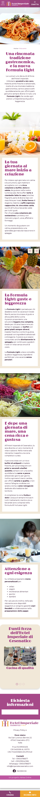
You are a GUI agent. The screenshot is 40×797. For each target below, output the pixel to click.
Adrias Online (25, 778)
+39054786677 (21, 759)
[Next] (36, 251)
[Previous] (30, 251)
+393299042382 (22, 761)
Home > (16, 48)
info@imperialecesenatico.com (20, 766)
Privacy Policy (19, 730)
